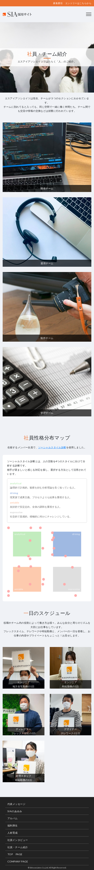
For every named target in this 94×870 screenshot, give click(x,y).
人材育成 (12, 832)
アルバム (12, 818)
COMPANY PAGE (17, 861)
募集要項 (58, 3)
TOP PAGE (14, 854)
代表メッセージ (16, 803)
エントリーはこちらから (78, 3)
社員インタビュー (17, 839)
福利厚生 (12, 825)
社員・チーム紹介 (17, 847)
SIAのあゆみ (14, 811)
